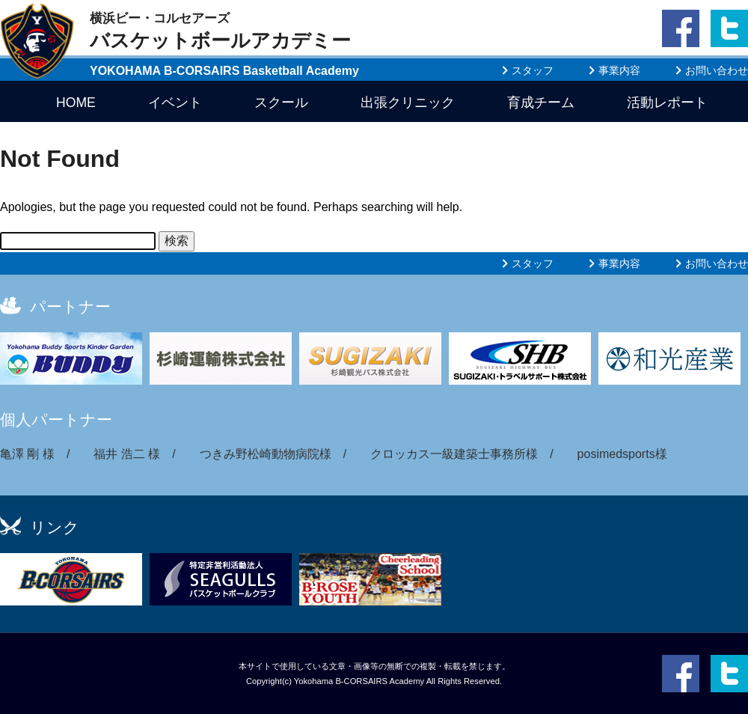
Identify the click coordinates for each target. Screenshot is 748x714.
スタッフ (533, 70)
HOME (76, 102)
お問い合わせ (716, 70)
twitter (727, 57)
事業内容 (619, 70)
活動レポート (667, 102)
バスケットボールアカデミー (220, 31)
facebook (680, 57)
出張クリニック (408, 102)
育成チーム (540, 102)
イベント (175, 102)
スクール (281, 102)
